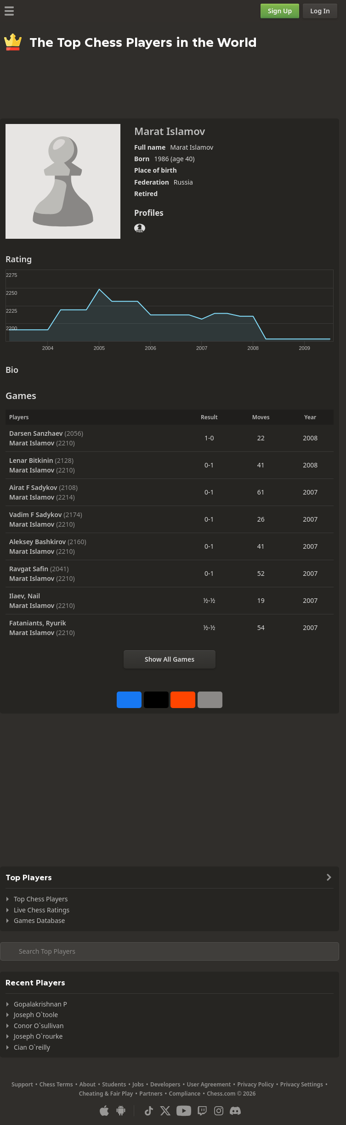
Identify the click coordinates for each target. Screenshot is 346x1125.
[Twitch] (202, 1110)
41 (261, 465)
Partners (150, 1093)
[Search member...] (169, 951)
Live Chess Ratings (41, 910)
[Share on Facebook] (129, 700)
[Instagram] (218, 1110)
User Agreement (209, 1084)
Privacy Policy (255, 1084)
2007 (310, 492)
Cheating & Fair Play (106, 1093)
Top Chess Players (41, 898)
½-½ (209, 600)
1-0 (209, 437)
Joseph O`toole (36, 1014)
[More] (210, 700)
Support (22, 1084)
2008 (310, 437)
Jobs (138, 1084)
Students (114, 1084)
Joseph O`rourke (38, 1036)
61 (261, 492)
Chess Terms (56, 1084)
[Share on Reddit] (182, 700)
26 (261, 519)
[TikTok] (148, 1110)
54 (261, 627)
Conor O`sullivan (39, 1025)
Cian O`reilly (32, 1047)
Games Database (39, 920)
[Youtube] (183, 1110)
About (87, 1084)
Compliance (185, 1093)
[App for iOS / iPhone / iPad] (104, 1110)
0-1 (209, 465)
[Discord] (235, 1110)
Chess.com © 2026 (231, 1093)
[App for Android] (120, 1110)
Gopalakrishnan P (40, 1004)
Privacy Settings (301, 1084)
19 (261, 600)
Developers (165, 1084)
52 (261, 573)
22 (261, 437)
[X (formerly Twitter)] (165, 1110)
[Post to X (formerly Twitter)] (156, 700)
